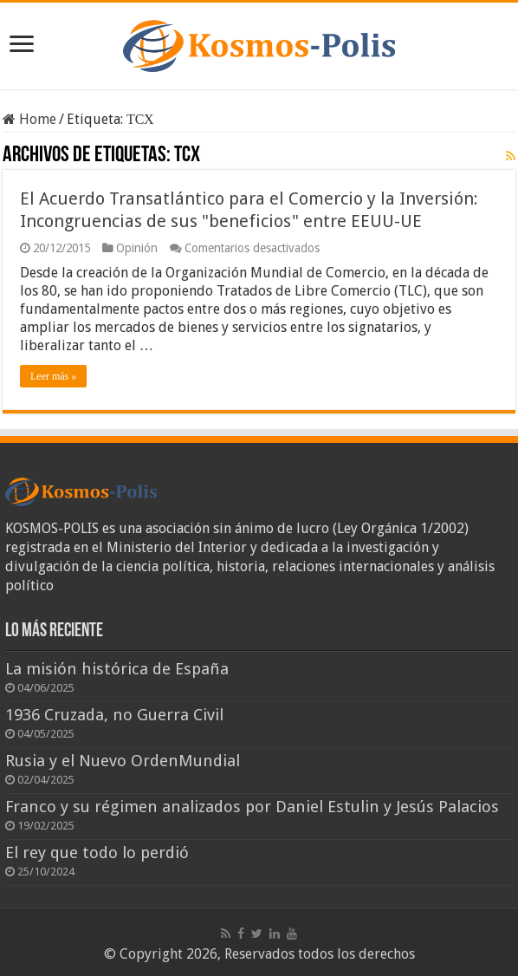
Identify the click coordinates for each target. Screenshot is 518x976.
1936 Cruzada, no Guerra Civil (114, 715)
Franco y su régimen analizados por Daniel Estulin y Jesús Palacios (252, 806)
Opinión (137, 248)
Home (29, 119)
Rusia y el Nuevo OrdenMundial (122, 761)
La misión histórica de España (117, 669)
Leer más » (53, 376)
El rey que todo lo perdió (97, 852)
